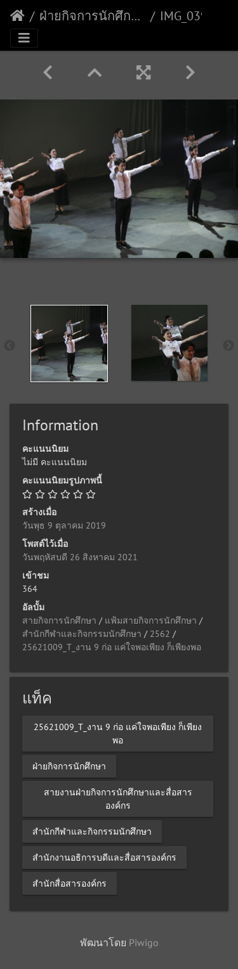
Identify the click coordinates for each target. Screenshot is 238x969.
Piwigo (144, 942)
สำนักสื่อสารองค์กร (69, 883)
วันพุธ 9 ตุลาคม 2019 (64, 525)
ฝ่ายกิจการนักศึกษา (92, 16)
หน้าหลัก (17, 15)
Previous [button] (9, 346)
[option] (69, 343)
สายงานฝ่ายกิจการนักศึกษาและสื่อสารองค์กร (118, 798)
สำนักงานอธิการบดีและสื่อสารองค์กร (104, 857)
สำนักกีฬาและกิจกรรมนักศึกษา (82, 633)
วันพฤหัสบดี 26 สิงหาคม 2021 (80, 557)
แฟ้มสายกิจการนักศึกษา (151, 620)
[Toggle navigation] (24, 38)
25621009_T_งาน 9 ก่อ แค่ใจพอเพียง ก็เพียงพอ (111, 647)
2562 (160, 633)
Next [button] (228, 346)
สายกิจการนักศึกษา (59, 620)
